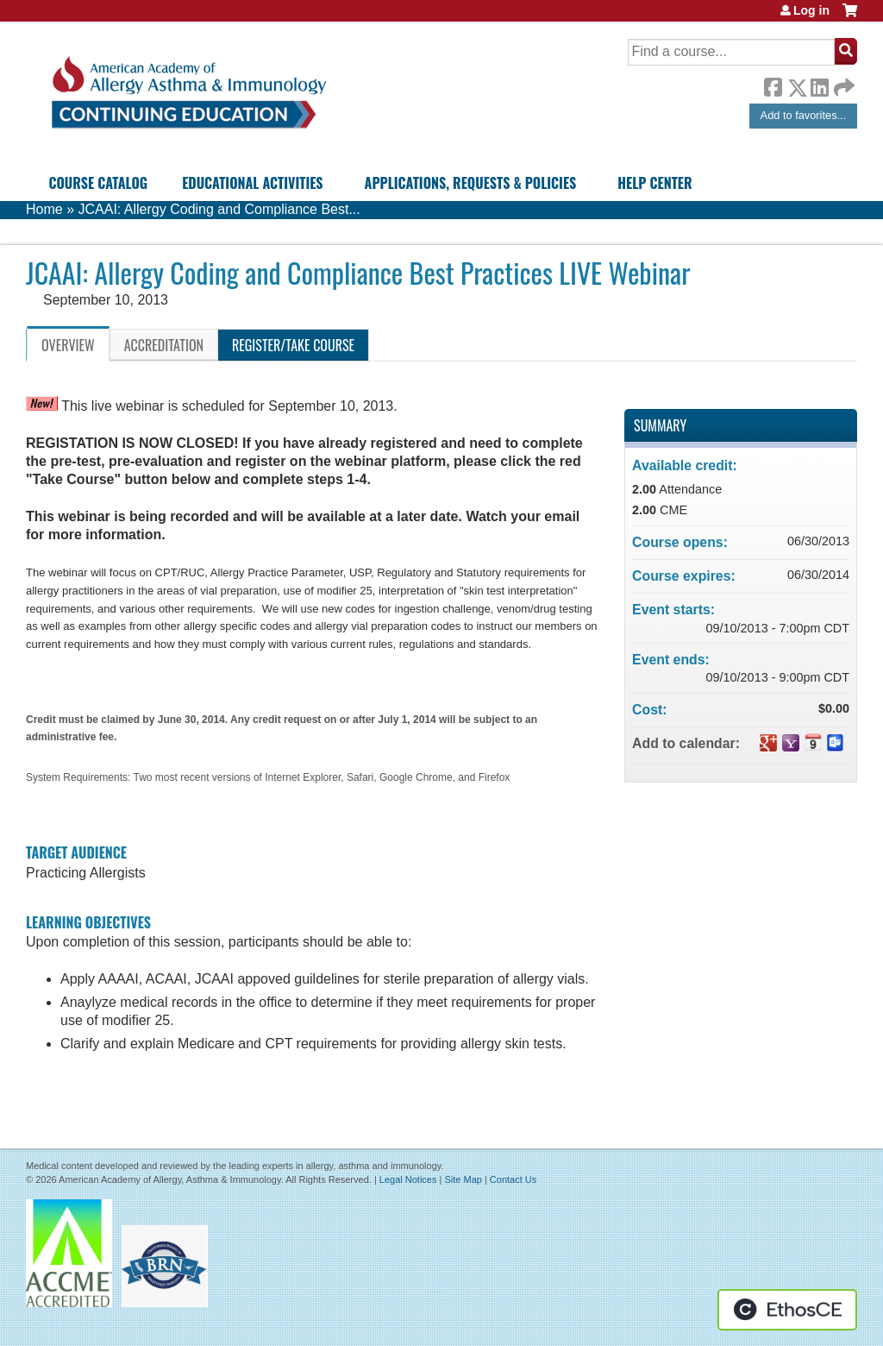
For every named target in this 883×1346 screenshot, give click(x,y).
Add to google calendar (768, 743)
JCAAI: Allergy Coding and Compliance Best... (219, 209)
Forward (842, 83)
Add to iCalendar (813, 742)
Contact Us (513, 1179)
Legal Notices (408, 1179)
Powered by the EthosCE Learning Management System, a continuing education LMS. (787, 1309)
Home (44, 209)
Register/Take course (293, 345)
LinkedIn (819, 84)
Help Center (654, 183)
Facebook (772, 84)
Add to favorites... (804, 115)
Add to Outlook (835, 743)
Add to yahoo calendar (790, 743)
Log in (811, 10)
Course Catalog (97, 183)
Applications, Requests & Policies (471, 183)
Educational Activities (252, 183)
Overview (68, 345)
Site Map (462, 1179)
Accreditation (164, 345)
